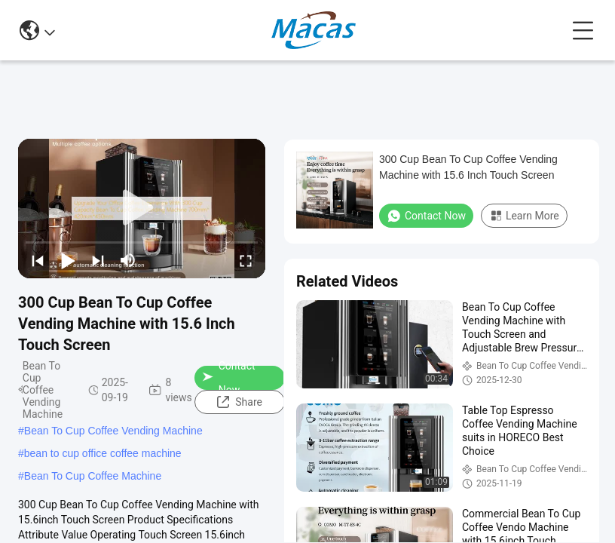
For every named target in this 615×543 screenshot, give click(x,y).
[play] (142, 208)
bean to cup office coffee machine (103, 453)
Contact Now (228, 378)
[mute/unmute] (128, 260)
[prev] (38, 260)
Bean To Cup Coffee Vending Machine (113, 431)
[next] (98, 260)
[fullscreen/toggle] (246, 260)
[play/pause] (68, 260)
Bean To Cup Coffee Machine (92, 476)
